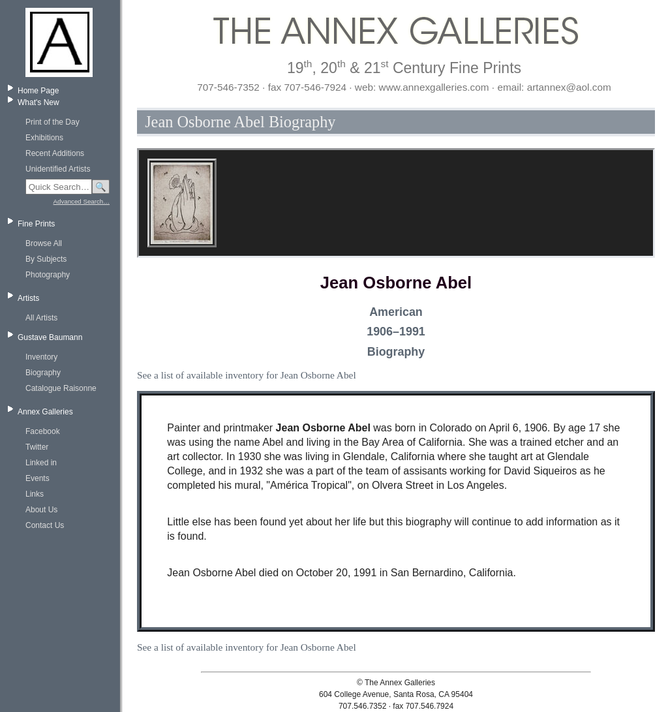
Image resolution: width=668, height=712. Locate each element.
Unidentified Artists (57, 169)
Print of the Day (52, 122)
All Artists (41, 317)
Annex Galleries (45, 411)
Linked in (41, 462)
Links (34, 494)
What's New (38, 102)
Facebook (42, 431)
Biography (43, 372)
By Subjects (46, 259)
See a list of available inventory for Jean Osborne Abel (246, 374)
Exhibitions (44, 137)
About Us (41, 509)
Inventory (41, 357)
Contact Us (44, 525)
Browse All (43, 243)
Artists (28, 298)
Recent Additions (54, 153)
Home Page (38, 90)
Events (37, 478)
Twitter (36, 447)
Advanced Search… (81, 201)
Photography (47, 274)
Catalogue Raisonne (61, 388)
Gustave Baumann (50, 337)
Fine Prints (36, 223)
